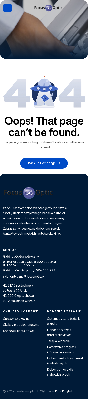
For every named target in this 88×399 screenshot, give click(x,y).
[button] (44, 163)
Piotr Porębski (64, 391)
